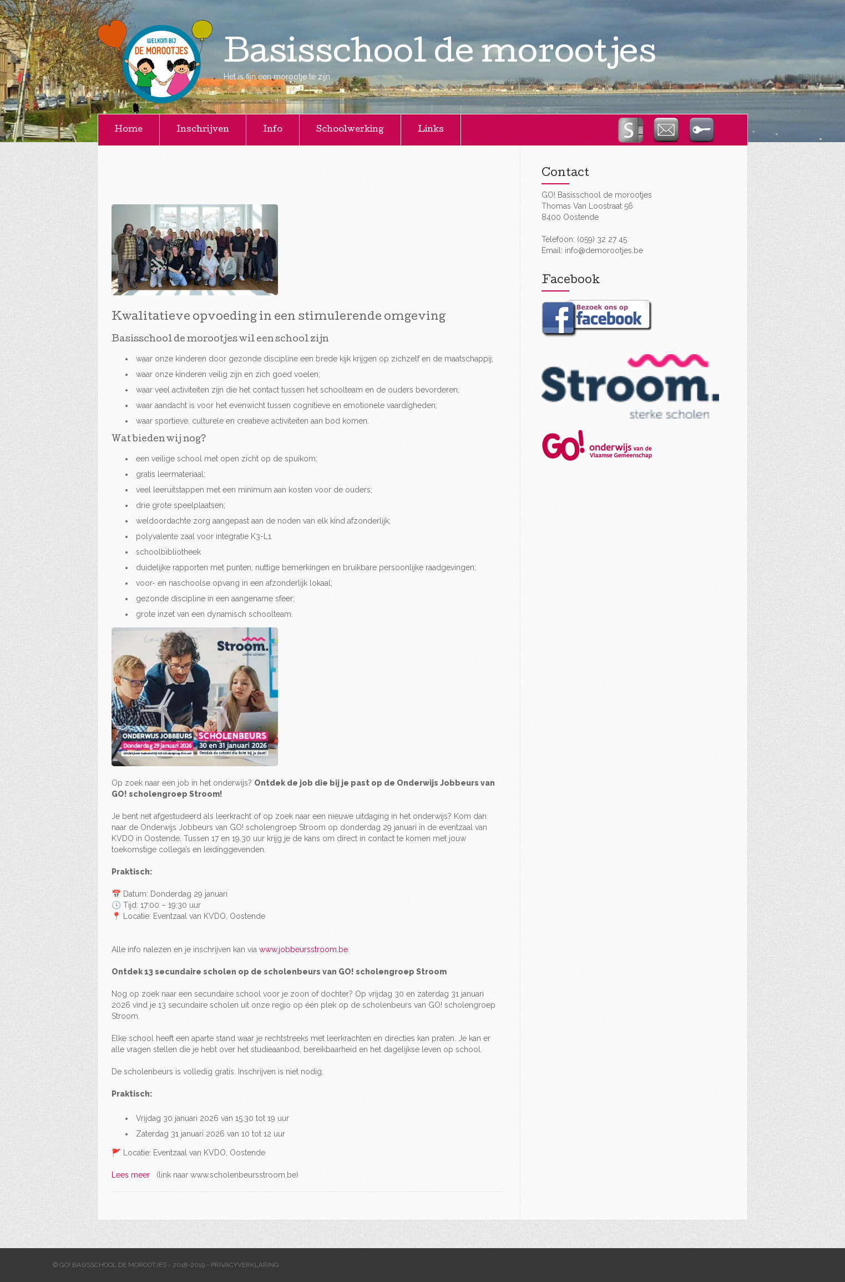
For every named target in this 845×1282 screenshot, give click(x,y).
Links (431, 129)
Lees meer (133, 1174)
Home (129, 129)
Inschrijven (202, 129)
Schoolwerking (350, 129)
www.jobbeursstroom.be (303, 949)
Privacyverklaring (245, 1265)
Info (272, 129)
